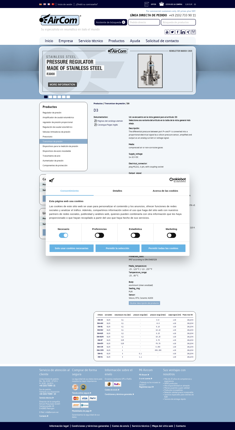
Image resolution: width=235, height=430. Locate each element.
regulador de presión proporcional (58, 122)
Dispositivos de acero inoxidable (57, 151)
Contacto (42, 416)
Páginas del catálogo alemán (110, 121)
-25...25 (157, 337)
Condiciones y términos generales (118, 394)
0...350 (158, 347)
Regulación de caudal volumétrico (57, 127)
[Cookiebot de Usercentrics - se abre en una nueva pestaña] (172, 180)
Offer (153, 4)
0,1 (122, 320)
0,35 (122, 340)
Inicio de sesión (65, 4)
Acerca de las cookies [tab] (165, 190)
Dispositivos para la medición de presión (60, 146)
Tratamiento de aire (51, 155)
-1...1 (140, 357)
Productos (98, 103)
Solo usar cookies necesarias (71, 248)
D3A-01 (100, 354)
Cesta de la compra (174, 4)
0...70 (158, 340)
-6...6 (158, 323)
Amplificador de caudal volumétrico (58, 117)
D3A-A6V (100, 323)
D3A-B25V (100, 337)
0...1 (140, 354)
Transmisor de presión (52, 141)
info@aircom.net (51, 412)
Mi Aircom (143, 374)
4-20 (174, 320)
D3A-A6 (100, 320)
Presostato (47, 136)
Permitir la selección (117, 248)
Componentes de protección (55, 165)
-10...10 (157, 330)
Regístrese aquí (145, 387)
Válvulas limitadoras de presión (56, 131)
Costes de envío (111, 390)
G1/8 (108, 320)
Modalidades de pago (81, 411)
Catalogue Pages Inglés (107, 124)
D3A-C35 (100, 347)
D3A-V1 (100, 357)
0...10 (158, 327)
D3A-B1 (100, 327)
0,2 (122, 333)
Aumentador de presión (53, 160)
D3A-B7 (100, 340)
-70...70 (157, 343)
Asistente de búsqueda (108, 22)
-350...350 (157, 350)
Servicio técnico (45, 398)
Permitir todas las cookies (163, 248)
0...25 (158, 333)
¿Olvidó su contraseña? (87, 4)
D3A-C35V (100, 350)
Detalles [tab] (117, 190)
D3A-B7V (100, 343)
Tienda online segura (80, 393)
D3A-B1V (100, 330)
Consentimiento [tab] (69, 190)
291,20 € (190, 320)
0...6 (157, 320)
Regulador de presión (52, 112)
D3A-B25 (100, 333)
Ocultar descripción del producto (144, 303)
